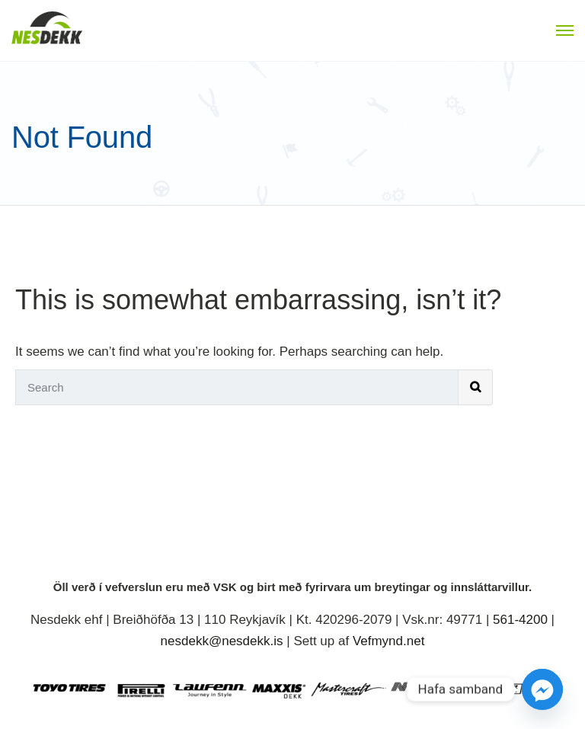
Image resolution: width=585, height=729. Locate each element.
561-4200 (520, 619)
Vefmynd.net (389, 641)
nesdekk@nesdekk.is (222, 641)
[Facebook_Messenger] (542, 689)
